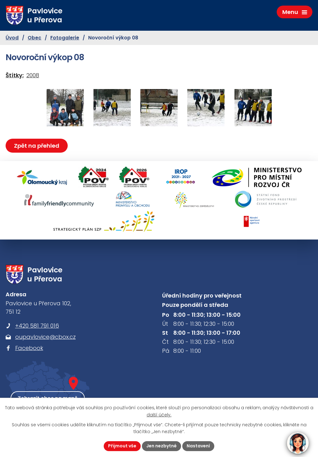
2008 (32, 75)
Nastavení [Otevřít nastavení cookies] (198, 446)
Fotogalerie (64, 37)
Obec (34, 37)
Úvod (12, 37)
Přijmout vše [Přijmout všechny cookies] (122, 446)
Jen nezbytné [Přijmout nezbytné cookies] (161, 446)
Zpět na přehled (36, 146)
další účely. (159, 415)
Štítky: (15, 75)
